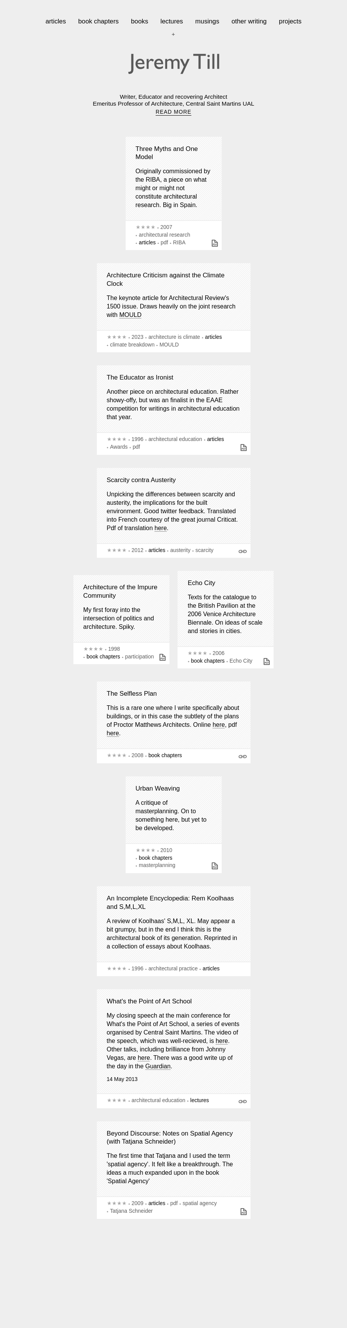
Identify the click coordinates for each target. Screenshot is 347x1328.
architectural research (164, 235)
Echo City (201, 583)
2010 (166, 850)
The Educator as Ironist (140, 377)
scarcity (204, 550)
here (160, 528)
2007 (166, 227)
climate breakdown (132, 345)
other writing (249, 21)
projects (290, 21)
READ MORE (173, 112)
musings (207, 21)
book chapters (98, 21)
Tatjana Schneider (131, 1211)
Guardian (158, 1066)
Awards (119, 447)
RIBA (179, 242)
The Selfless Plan (132, 693)
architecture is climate (174, 337)
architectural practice (173, 968)
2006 (218, 653)
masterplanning (157, 865)
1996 (137, 439)
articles (55, 21)
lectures (171, 21)
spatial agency (200, 1203)
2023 (137, 337)
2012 (137, 550)
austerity (180, 550)
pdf (164, 242)
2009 (137, 1203)
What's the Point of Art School (149, 1001)
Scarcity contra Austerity (141, 480)
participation (139, 656)
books (139, 21)
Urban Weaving (158, 788)
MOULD (130, 315)
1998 (114, 649)
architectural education (175, 439)
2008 (137, 755)
